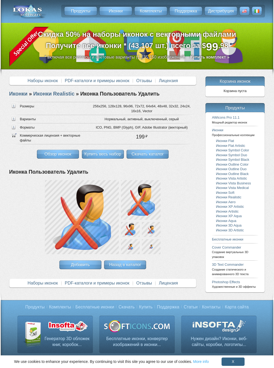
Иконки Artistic (227, 211)
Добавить (80, 264)
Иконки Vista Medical (232, 188)
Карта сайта (237, 307)
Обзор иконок (57, 154)
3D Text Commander (230, 269)
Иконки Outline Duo (231, 169)
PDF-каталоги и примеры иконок (97, 80)
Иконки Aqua (226, 221)
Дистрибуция (221, 11)
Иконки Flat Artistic (230, 146)
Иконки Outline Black (232, 174)
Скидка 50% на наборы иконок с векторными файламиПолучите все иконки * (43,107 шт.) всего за (137, 41)
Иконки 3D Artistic (230, 230)
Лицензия (168, 80)
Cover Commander (230, 251)
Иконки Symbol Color (232, 150)
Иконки (116, 11)
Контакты (211, 307)
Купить (146, 307)
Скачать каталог (147, 154)
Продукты (80, 11)
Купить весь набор (102, 154)
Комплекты (151, 11)
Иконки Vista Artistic (231, 178)
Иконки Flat (225, 141)
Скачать (127, 307)
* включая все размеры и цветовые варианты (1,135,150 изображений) (136, 57)
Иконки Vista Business (233, 183)
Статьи (190, 307)
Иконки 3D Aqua (229, 225)
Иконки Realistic (53, 94)
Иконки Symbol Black (232, 160)
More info (201, 361)
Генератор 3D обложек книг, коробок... (66, 341)
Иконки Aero (225, 202)
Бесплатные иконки (227, 239)
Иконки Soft (225, 193)
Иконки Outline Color (232, 164)
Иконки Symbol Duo (231, 155)
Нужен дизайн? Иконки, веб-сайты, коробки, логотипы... (219, 341)
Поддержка (186, 11)
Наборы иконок (43, 80)
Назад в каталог (125, 264)
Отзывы (144, 80)
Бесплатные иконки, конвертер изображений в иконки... (137, 341)
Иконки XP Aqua (229, 216)
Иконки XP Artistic (230, 207)
